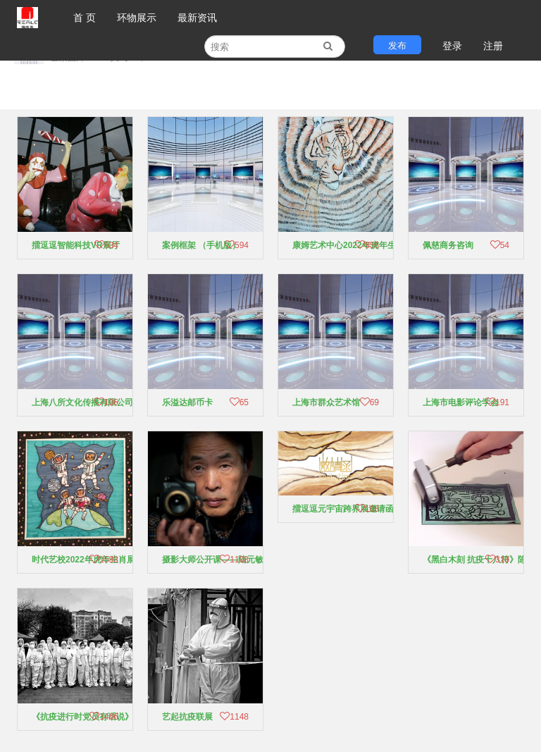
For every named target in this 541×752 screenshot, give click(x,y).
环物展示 (136, 17)
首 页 (84, 17)
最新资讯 (197, 17)
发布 (397, 45)
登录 (452, 45)
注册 (493, 45)
